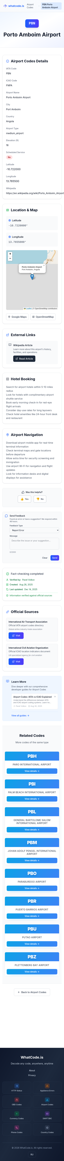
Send (54, 558)
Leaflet (27, 309)
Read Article (24, 358)
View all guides (20, 715)
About (32, 1070)
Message (13, 536)
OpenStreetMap (43, 316)
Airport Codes (30, 6)
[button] (32, 277)
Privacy (32, 1075)
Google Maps (17, 316)
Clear (45, 558)
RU (32, 1154)
